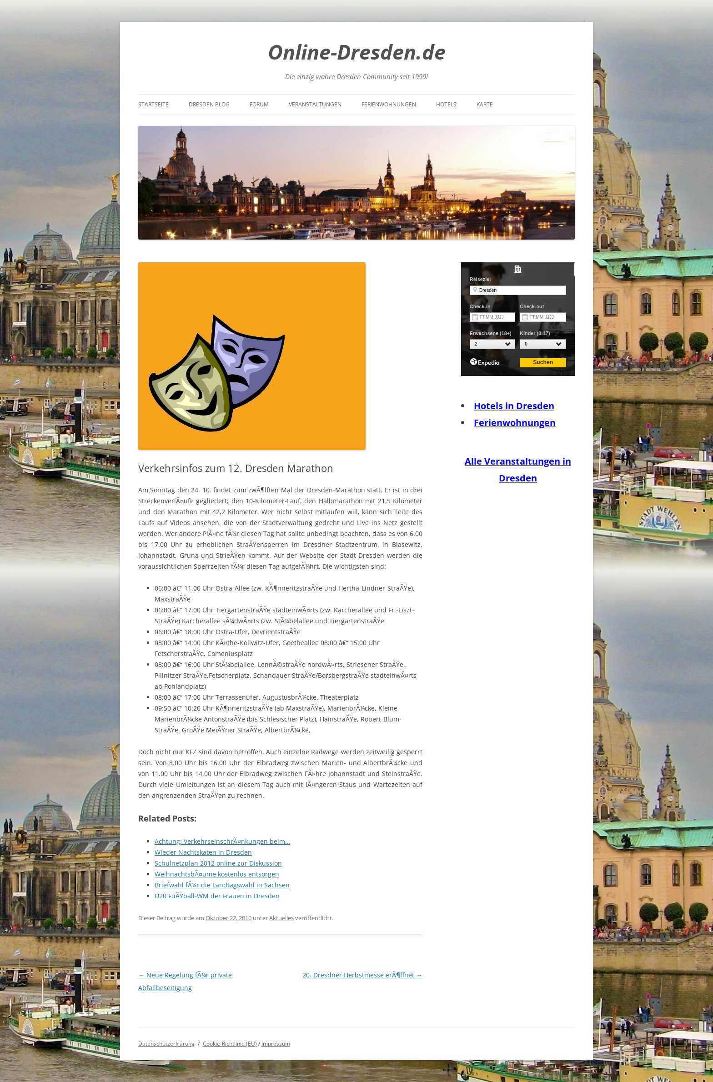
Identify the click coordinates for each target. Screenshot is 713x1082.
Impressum (275, 1043)
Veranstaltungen (315, 104)
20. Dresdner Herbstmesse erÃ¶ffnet (362, 975)
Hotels (446, 104)
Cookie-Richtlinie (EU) (230, 1043)
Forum (259, 104)
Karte (485, 104)
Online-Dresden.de (357, 51)
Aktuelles (281, 918)
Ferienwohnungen (389, 104)
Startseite (153, 104)
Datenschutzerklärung (166, 1043)
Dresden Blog (209, 104)
